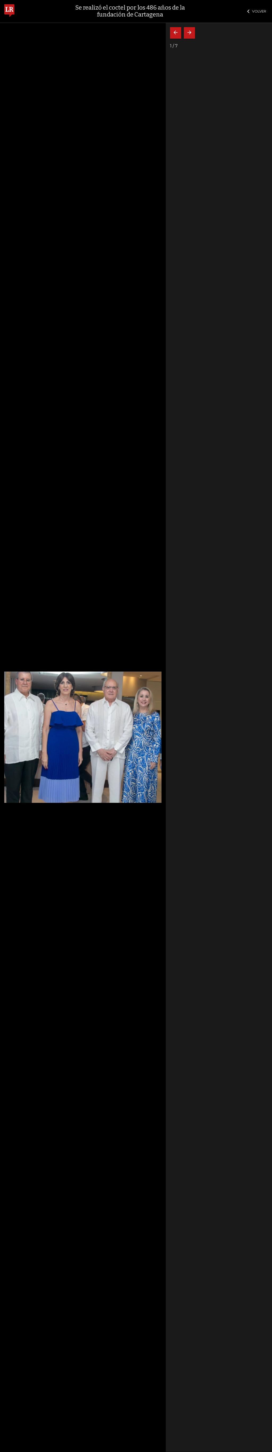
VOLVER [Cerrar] (256, 11)
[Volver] (175, 33)
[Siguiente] (189, 33)
